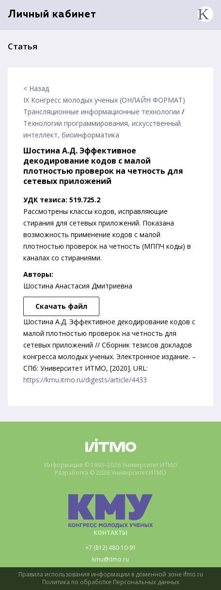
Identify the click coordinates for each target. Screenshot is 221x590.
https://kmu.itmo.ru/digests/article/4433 (85, 379)
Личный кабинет (52, 15)
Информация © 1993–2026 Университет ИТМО (110, 465)
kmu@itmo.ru (110, 559)
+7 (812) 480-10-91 (110, 548)
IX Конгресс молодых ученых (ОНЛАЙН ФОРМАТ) (104, 100)
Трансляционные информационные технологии (101, 111)
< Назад (36, 88)
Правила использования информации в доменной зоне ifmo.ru (110, 574)
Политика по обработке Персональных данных (110, 582)
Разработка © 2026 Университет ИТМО (110, 473)
